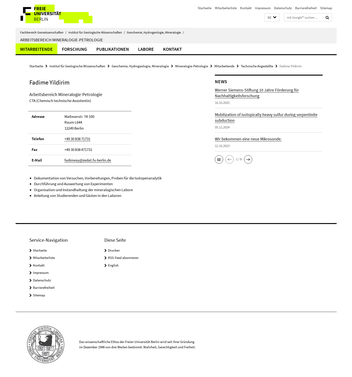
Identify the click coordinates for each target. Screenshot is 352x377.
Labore (146, 49)
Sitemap (326, 8)
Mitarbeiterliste (226, 8)
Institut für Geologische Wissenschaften (96, 32)
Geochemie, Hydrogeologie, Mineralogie (155, 32)
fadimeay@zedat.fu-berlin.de (87, 160)
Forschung (74, 49)
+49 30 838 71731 (77, 138)
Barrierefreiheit (306, 8)
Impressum (263, 8)
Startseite (204, 8)
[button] (272, 17)
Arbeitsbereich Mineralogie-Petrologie (61, 40)
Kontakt (246, 8)
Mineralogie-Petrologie (191, 66)
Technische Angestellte (257, 66)
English (113, 265)
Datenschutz (283, 8)
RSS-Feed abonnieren (123, 257)
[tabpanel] (113, 145)
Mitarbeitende (36, 49)
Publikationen (112, 49)
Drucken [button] (114, 250)
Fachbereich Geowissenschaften (43, 32)
